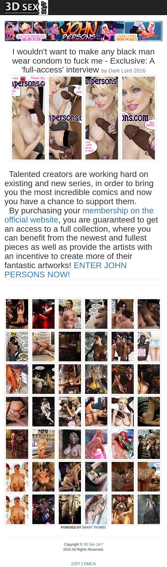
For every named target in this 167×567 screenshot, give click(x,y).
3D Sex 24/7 (93, 544)
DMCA (90, 563)
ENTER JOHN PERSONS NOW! (65, 270)
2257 (75, 563)
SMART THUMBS (94, 527)
